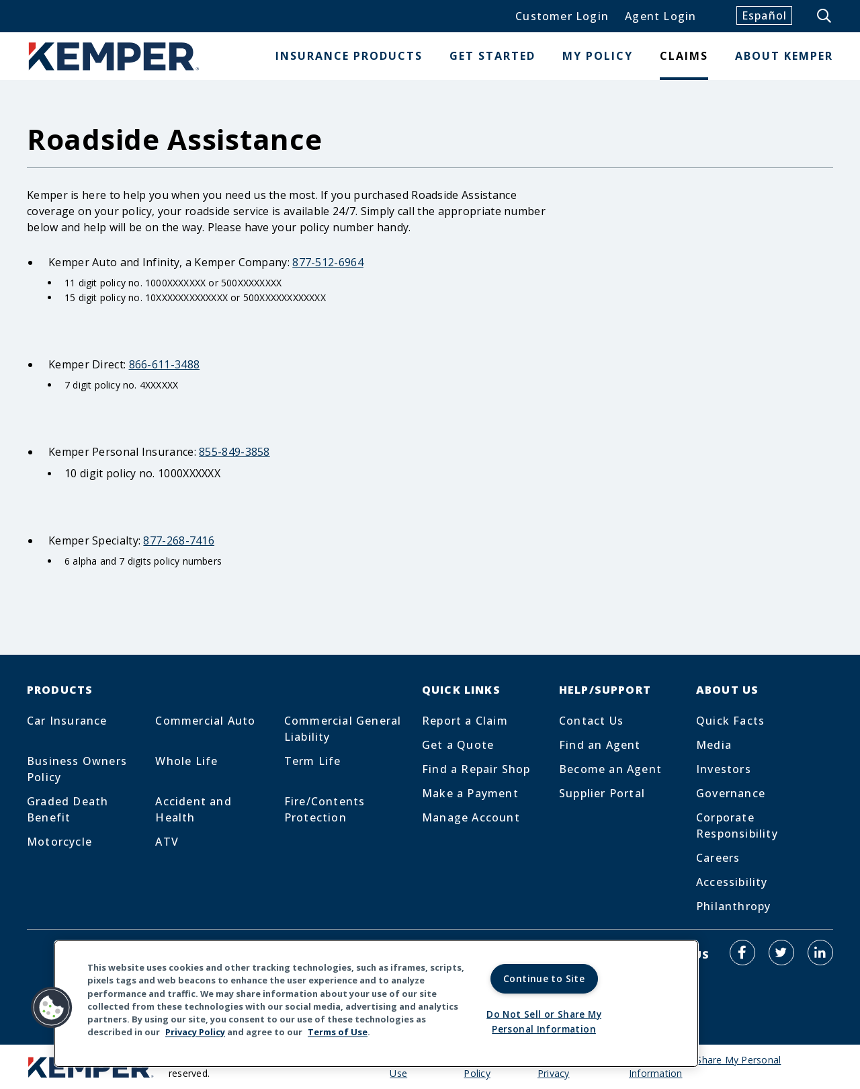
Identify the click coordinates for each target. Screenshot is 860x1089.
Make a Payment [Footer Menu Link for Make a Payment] (470, 793)
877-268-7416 (178, 540)
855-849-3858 (234, 451)
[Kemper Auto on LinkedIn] (820, 952)
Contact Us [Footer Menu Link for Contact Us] (591, 720)
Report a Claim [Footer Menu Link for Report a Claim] (465, 720)
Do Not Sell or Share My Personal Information (705, 1066)
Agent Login (660, 16)
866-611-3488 (164, 364)
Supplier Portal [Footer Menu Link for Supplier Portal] (602, 793)
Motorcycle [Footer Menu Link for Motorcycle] (59, 841)
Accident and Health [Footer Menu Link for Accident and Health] (193, 809)
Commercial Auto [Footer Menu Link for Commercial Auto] (205, 720)
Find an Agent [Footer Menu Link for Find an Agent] (600, 744)
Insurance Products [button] (349, 55)
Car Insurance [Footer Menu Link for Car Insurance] (67, 720)
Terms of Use (338, 1031)
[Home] (114, 56)
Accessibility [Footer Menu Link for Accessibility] (732, 882)
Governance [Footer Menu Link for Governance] (730, 793)
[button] (51, 1006)
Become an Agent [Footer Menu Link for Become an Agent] (610, 769)
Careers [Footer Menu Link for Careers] (718, 857)
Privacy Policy (195, 1031)
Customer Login (562, 16)
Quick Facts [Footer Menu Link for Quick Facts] (730, 720)
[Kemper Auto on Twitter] (781, 952)
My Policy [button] (597, 55)
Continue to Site (544, 977)
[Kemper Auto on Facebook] (742, 952)
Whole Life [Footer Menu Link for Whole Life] (186, 761)
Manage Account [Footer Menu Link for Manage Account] (471, 817)
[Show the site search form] (825, 16)
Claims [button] (684, 55)
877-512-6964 (327, 262)
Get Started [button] (492, 55)
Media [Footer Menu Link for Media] (714, 744)
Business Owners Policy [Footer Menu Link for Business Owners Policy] (77, 769)
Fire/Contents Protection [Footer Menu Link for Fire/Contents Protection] (325, 809)
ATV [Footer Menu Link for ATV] (167, 841)
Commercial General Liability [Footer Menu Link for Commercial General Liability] (343, 728)
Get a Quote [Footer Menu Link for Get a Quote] (458, 744)
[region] (376, 1002)
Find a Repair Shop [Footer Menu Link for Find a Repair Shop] (476, 769)
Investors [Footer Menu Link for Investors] (723, 769)
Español (764, 15)
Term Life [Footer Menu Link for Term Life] (312, 761)
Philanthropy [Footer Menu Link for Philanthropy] (733, 906)
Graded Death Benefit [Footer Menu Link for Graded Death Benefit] (67, 809)
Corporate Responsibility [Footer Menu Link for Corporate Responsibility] (737, 825)
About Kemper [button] (784, 55)
